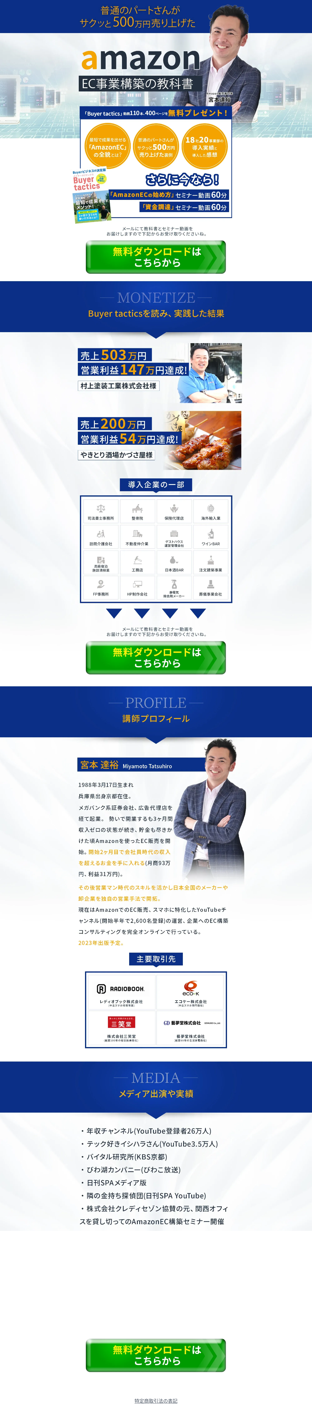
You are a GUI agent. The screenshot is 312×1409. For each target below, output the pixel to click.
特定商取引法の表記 (156, 1400)
